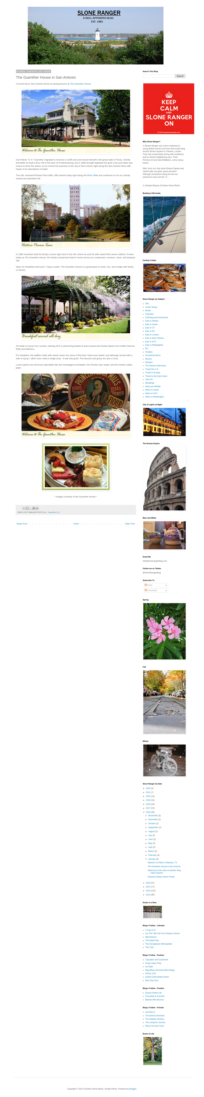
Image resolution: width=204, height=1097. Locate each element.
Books (148, 310)
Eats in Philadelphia (154, 345)
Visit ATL (149, 379)
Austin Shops (151, 307)
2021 (148, 792)
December (153, 815)
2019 (148, 800)
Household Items (153, 355)
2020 (148, 796)
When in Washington (154, 397)
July (150, 835)
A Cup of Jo (150, 930)
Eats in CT (150, 328)
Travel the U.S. (54, 512)
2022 (148, 788)
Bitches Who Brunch (154, 1000)
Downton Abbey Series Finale (161, 877)
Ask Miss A (150, 1012)
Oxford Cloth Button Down (157, 977)
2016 (148, 812)
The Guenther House (80, 84)
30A (147, 303)
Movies (148, 359)
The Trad (149, 947)
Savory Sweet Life (153, 993)
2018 (148, 804)
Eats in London (152, 335)
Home (76, 524)
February (152, 855)
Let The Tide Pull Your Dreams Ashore (162, 933)
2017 (148, 808)
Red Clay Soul (151, 980)
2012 (148, 895)
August (151, 831)
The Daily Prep (152, 940)
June (150, 839)
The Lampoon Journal (155, 1022)
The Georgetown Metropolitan (158, 944)
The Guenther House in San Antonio (164, 866)
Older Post (130, 524)
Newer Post (22, 524)
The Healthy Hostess (154, 1019)
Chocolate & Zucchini (154, 996)
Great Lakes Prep (153, 963)
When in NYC (151, 393)
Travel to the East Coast (156, 376)
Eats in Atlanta (151, 321)
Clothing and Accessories (156, 317)
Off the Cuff (150, 973)
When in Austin (152, 390)
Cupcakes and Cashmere (156, 959)
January (152, 859)
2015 (148, 883)
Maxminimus (151, 937)
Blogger (132, 1089)
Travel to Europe (152, 372)
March (151, 851)
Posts (148, 585)
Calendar (149, 314)
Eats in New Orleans (154, 338)
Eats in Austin (151, 324)
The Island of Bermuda (155, 365)
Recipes (149, 362)
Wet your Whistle (153, 386)
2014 (148, 887)
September (153, 827)
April (150, 847)
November (153, 819)
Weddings (149, 383)
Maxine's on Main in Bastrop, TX (162, 862)
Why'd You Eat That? (154, 1026)
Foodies (149, 352)
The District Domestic (155, 1015)
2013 (148, 890)
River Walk (92, 175)
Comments (151, 590)
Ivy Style (149, 966)
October (152, 823)
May (150, 843)
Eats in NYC (150, 341)
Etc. (45, 512)
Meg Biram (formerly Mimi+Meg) (159, 970)
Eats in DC (150, 331)
